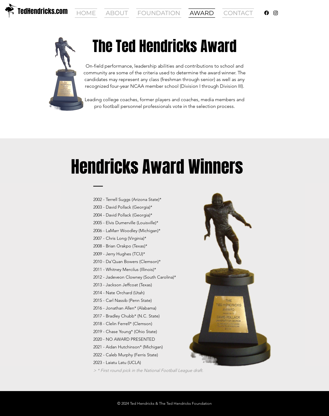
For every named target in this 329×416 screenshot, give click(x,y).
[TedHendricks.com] (43, 11)
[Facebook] (267, 13)
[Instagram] (276, 13)
